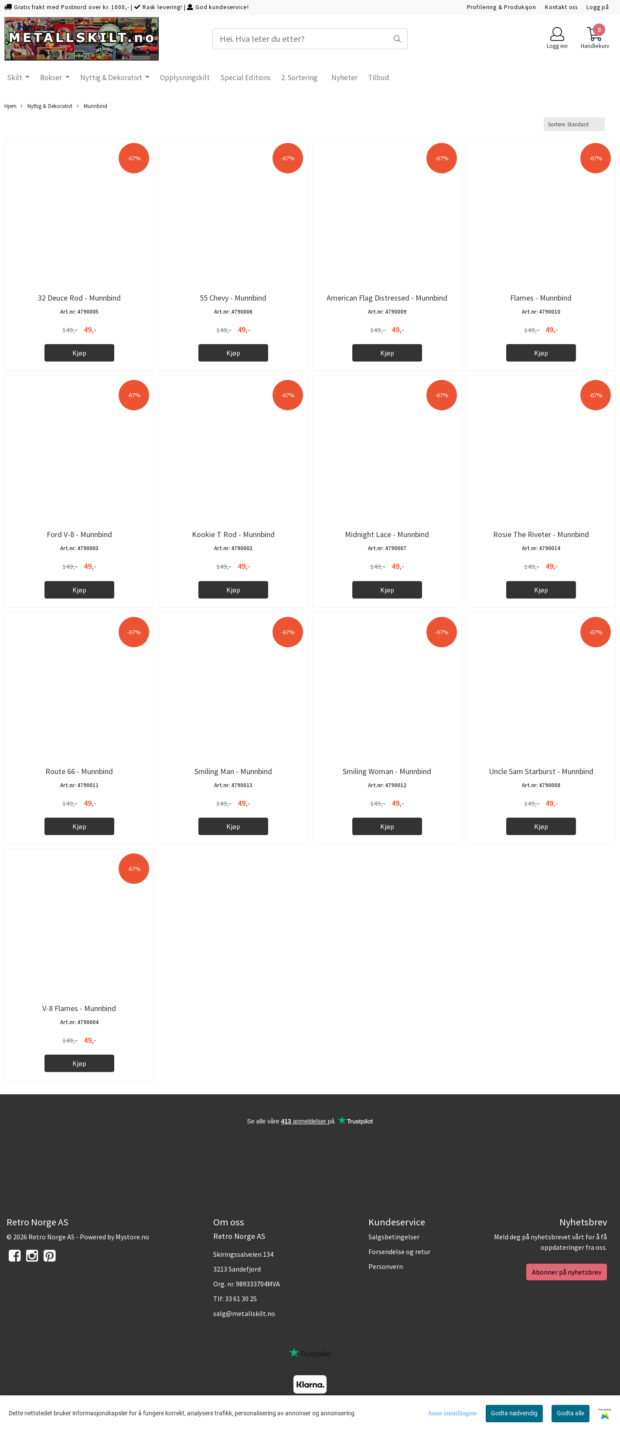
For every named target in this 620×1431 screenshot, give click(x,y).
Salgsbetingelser (393, 1236)
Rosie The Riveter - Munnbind (541, 534)
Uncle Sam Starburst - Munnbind (541, 771)
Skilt (15, 77)
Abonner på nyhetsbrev (566, 1272)
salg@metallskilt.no (244, 1313)
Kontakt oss (561, 7)
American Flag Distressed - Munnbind (387, 298)
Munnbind (92, 106)
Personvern (385, 1266)
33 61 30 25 (241, 1298)
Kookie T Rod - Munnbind (233, 534)
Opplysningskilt (185, 77)
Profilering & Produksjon (501, 7)
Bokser (51, 77)
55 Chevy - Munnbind (233, 298)
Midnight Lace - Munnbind (387, 534)
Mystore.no (132, 1236)
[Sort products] (574, 124)
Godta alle (570, 1413)
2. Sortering (299, 77)
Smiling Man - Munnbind (233, 771)
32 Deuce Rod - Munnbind (79, 298)
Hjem (10, 105)
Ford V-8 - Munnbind (79, 534)
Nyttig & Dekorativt (111, 77)
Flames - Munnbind (541, 298)
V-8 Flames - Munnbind (79, 1008)
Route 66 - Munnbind (79, 771)
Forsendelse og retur (399, 1251)
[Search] (309, 38)
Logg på (597, 7)
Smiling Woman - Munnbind (387, 771)
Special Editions (245, 77)
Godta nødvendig (514, 1413)
